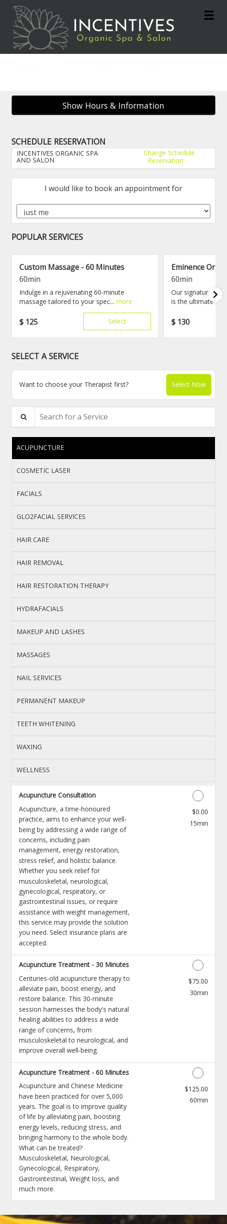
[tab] (113, 448)
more (124, 301)
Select (117, 321)
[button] (124, 301)
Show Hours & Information (113, 105)
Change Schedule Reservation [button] (168, 156)
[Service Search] (23, 417)
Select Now (189, 384)
